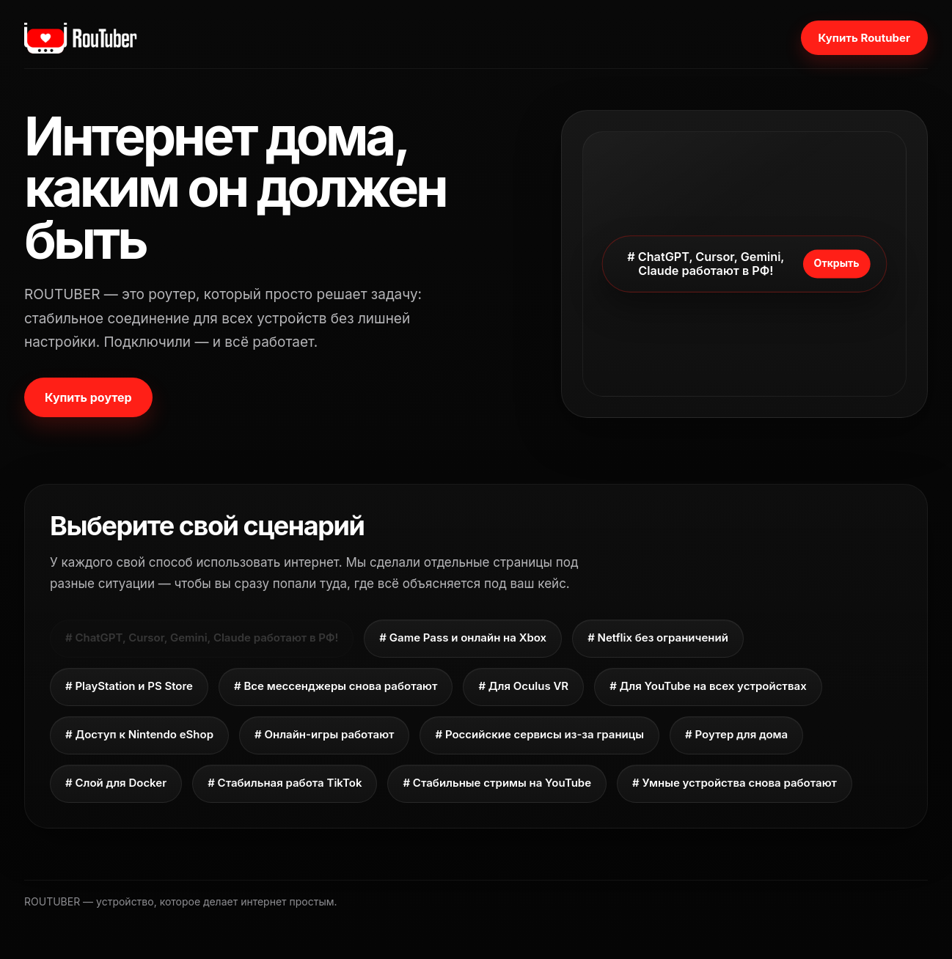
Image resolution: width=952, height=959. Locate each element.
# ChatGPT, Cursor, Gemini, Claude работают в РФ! (201, 637)
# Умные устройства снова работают (734, 783)
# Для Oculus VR (523, 686)
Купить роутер (88, 397)
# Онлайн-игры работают (324, 734)
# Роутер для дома (736, 734)
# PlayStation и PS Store (129, 686)
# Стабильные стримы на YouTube (497, 783)
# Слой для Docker (115, 783)
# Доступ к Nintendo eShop (139, 734)
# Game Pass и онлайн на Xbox (462, 637)
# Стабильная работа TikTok (285, 783)
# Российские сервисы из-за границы (539, 734)
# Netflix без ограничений (657, 637)
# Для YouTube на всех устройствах (708, 686)
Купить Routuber (864, 38)
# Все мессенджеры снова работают (335, 686)
